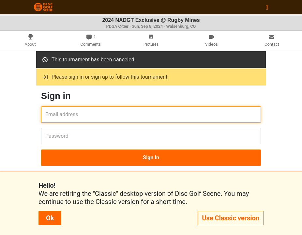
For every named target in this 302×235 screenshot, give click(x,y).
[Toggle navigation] (266, 7)
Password (47, 136)
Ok (50, 218)
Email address (47, 114)
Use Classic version (230, 218)
